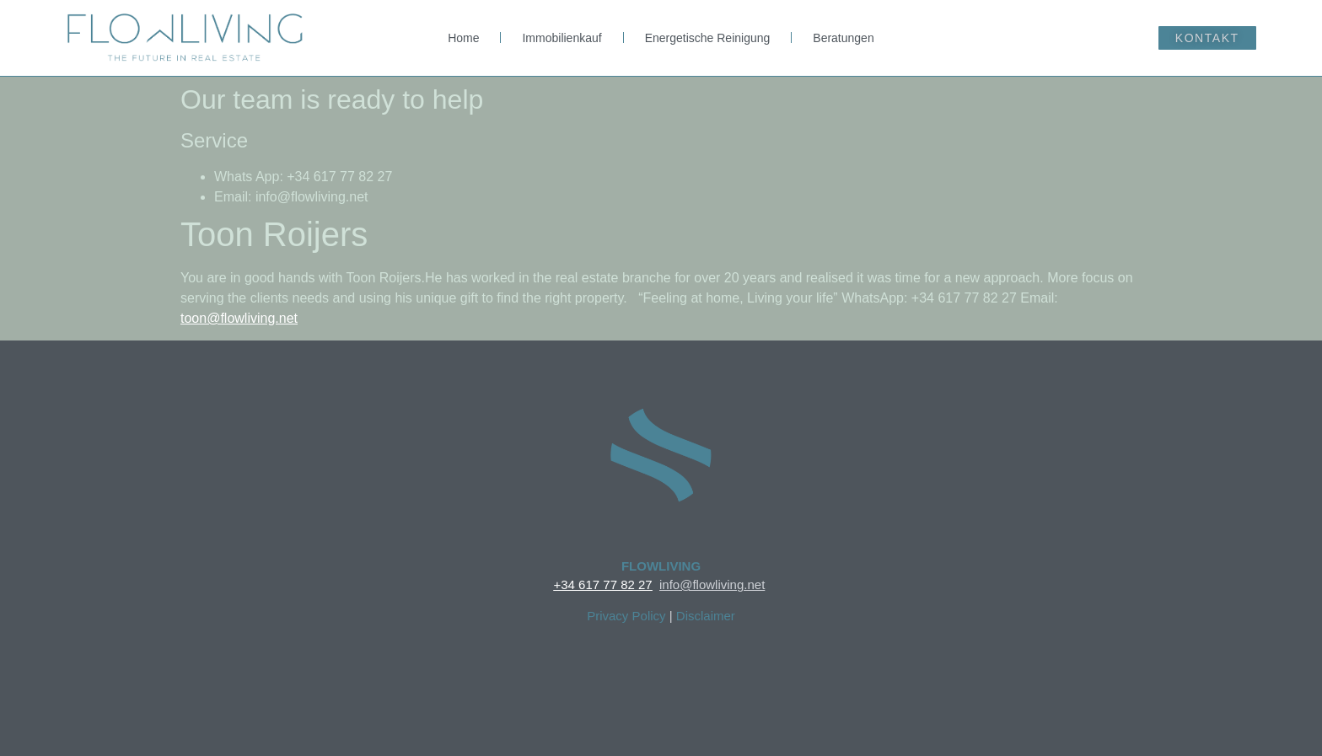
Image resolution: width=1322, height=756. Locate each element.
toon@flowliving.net (239, 318)
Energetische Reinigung (708, 38)
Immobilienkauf (561, 38)
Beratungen (843, 38)
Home (463, 38)
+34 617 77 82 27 (602, 584)
